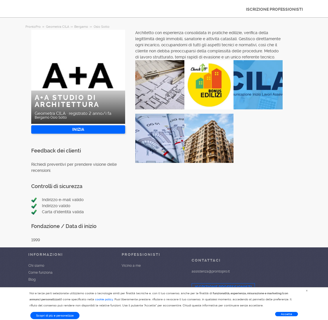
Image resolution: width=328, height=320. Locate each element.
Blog (32, 279)
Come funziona (40, 273)
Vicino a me (131, 266)
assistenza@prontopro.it (211, 271)
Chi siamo (36, 266)
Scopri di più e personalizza (55, 315)
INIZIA (78, 129)
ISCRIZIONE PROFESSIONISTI (274, 9)
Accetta (286, 314)
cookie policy (104, 299)
